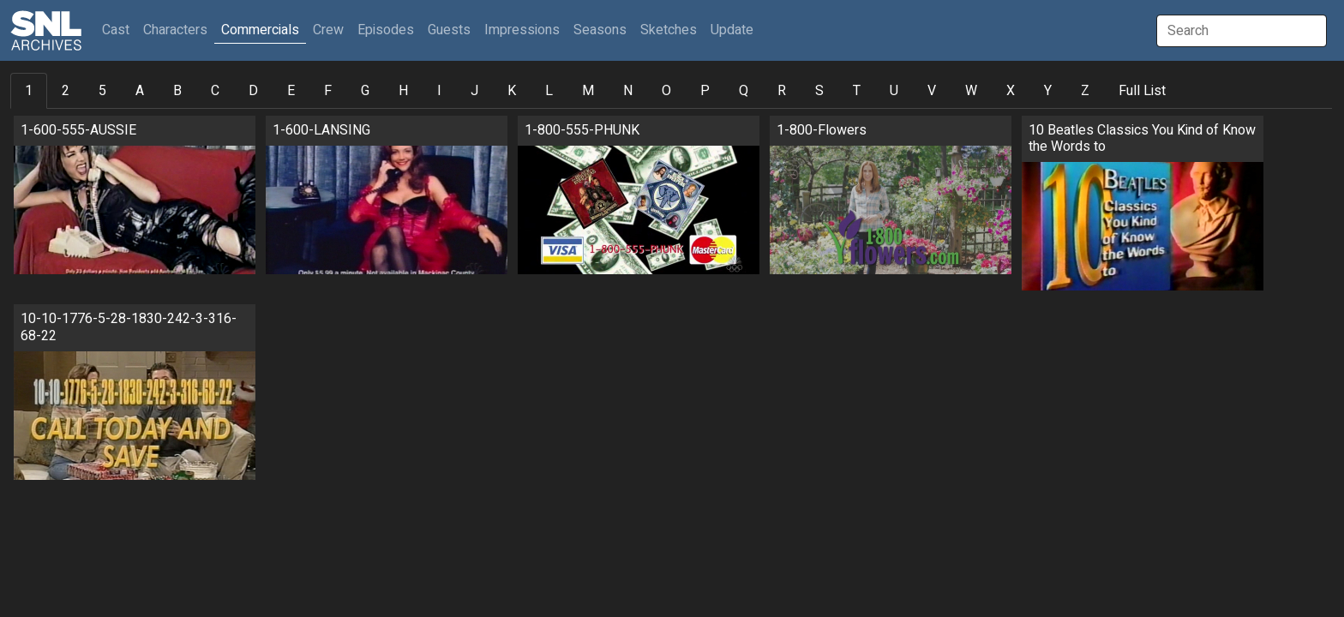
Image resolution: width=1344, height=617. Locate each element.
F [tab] (328, 91)
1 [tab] (29, 91)
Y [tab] (1048, 91)
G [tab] (365, 91)
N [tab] (628, 91)
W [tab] (971, 91)
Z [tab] (1085, 91)
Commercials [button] (260, 30)
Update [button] (732, 30)
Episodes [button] (385, 30)
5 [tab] (102, 91)
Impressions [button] (522, 30)
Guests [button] (449, 30)
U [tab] (894, 91)
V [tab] (931, 91)
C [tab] (215, 91)
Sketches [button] (668, 30)
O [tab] (666, 91)
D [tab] (253, 91)
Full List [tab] (1142, 91)
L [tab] (549, 91)
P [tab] (705, 91)
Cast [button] (119, 29)
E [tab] (291, 91)
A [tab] (139, 91)
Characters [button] (175, 30)
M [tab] (588, 91)
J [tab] (474, 91)
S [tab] (819, 91)
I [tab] (439, 91)
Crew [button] (328, 30)
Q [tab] (743, 91)
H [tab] (403, 91)
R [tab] (781, 91)
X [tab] (1010, 91)
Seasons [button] (600, 30)
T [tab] (857, 91)
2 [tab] (65, 91)
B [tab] (177, 91)
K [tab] (511, 91)
